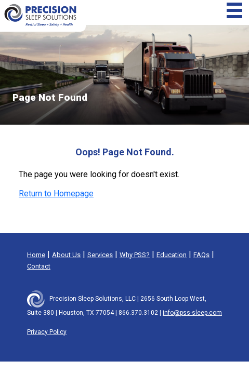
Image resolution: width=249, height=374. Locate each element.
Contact (38, 266)
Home (36, 255)
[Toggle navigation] (234, 10)
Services (100, 255)
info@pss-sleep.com (192, 312)
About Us (66, 255)
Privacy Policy (47, 332)
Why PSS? (135, 255)
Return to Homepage (56, 193)
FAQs (201, 255)
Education (171, 255)
